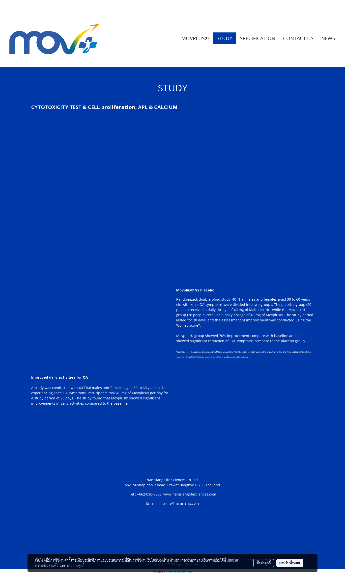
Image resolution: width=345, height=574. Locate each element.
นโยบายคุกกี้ (75, 565)
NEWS (328, 38)
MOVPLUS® (195, 38)
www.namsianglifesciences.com (189, 494)
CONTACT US (298, 38)
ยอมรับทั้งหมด (289, 563)
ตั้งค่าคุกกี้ (264, 563)
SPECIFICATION (257, 38)
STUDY (224, 38)
